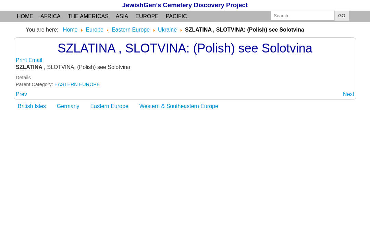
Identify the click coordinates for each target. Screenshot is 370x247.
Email (35, 60)
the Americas (88, 16)
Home (25, 16)
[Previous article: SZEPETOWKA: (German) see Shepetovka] (21, 94)
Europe (147, 16)
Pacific (176, 16)
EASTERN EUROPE (77, 84)
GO (341, 15)
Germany (68, 106)
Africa (50, 16)
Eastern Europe (109, 106)
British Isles (32, 106)
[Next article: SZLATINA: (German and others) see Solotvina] (348, 94)
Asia (122, 16)
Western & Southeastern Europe (178, 106)
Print (22, 60)
